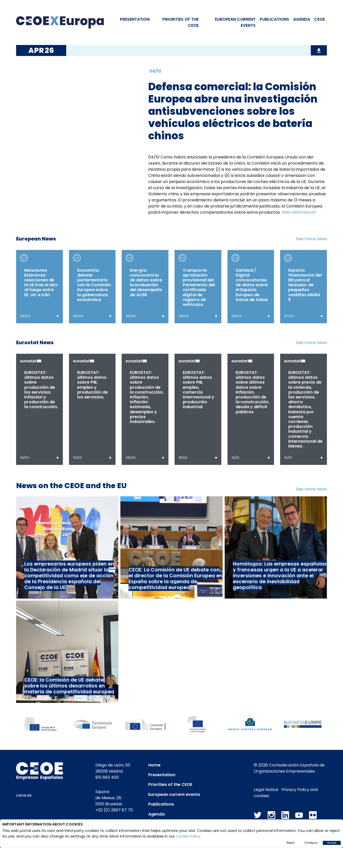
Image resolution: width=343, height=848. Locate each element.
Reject (291, 843)
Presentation (135, 19)
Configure (310, 843)
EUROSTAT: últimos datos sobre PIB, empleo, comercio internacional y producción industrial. (198, 390)
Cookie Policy (188, 836)
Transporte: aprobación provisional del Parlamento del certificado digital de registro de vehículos (199, 287)
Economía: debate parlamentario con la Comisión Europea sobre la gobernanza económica (94, 285)
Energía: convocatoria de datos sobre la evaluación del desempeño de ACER (146, 282)
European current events (174, 794)
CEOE (319, 19)
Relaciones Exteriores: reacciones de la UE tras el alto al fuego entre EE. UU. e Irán (41, 282)
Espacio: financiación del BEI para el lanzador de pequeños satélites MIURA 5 (305, 285)
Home (154, 765)
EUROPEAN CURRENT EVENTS (235, 22)
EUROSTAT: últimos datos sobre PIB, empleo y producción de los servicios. (92, 385)
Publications (274, 19)
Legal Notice (266, 790)
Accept (331, 843)
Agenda (301, 19)
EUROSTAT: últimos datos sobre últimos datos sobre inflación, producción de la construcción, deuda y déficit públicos (252, 392)
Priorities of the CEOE (170, 784)
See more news (311, 239)
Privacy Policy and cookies (286, 793)
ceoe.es (24, 795)
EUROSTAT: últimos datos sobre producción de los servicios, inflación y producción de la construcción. (41, 390)
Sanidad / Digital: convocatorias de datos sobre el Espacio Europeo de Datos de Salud (252, 285)
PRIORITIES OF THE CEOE (180, 22)
